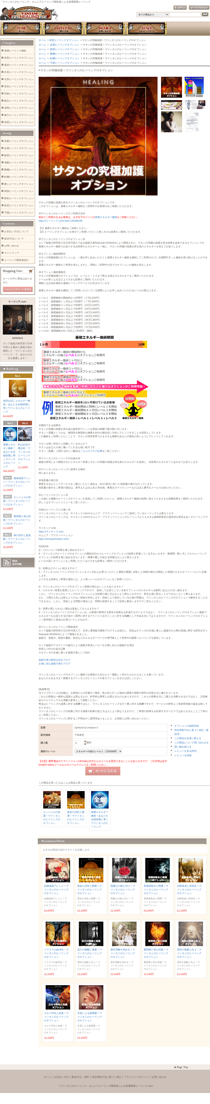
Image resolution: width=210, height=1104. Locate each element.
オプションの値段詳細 (186, 725)
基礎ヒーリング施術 (15, 50)
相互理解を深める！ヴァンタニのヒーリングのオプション (123, 953)
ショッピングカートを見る (18, 289)
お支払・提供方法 (63, 29)
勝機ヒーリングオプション (64, 53)
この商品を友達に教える (187, 738)
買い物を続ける (182, 746)
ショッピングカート (147, 29)
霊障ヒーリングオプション (19, 107)
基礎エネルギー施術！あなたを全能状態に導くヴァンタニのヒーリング (99, 819)
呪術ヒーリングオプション (19, 198)
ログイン (180, 7)
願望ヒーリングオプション (64, 49)
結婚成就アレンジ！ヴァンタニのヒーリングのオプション (56, 889)
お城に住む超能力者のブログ (54, 663)
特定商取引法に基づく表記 (106, 1077)
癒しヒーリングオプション (19, 184)
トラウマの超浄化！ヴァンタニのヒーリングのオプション (56, 953)
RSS (14, 561)
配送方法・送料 (80, 1077)
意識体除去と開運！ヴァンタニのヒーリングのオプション (156, 889)
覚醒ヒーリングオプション (19, 162)
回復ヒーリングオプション (19, 93)
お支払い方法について (16, 231)
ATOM (17, 564)
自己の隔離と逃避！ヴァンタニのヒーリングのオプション (89, 953)
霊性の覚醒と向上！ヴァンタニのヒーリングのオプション (189, 953)
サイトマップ (11, 252)
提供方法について (14, 238)
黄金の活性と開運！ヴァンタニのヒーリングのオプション (89, 889)
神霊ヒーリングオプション (64, 40)
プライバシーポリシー (136, 1077)
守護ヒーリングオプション (64, 62)
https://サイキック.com (51, 531)
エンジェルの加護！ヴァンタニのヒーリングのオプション (17, 501)
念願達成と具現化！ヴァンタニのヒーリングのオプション (189, 889)
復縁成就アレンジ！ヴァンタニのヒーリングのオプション (17, 482)
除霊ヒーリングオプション (19, 205)
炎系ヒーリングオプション (19, 57)
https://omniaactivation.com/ (54, 539)
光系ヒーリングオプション (19, 79)
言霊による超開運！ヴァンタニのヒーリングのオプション (89, 1017)
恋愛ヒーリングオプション (19, 141)
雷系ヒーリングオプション (19, 86)
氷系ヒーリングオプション (19, 72)
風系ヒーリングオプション (19, 65)
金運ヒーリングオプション (64, 44)
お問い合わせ (105, 29)
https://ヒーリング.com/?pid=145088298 (61, 220)
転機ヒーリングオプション (64, 58)
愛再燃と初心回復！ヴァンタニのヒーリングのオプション (156, 953)
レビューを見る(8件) (185, 751)
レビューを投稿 (182, 755)
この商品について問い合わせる (191, 742)
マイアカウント (199, 7)
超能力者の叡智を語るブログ (54, 659)
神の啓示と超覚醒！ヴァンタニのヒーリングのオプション (17, 539)
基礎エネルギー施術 (106, 217)
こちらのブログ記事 (91, 451)
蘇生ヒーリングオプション (19, 100)
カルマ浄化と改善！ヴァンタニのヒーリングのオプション (56, 1017)
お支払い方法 (61, 1077)
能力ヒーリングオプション (19, 115)
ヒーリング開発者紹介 (16, 260)
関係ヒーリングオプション (19, 191)
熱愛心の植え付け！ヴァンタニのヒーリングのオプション (123, 889)
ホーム (21, 29)
